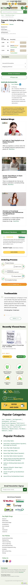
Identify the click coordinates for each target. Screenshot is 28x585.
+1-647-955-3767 (15, 1)
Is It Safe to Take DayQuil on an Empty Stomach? (13, 141)
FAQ (3, 528)
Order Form (13, 284)
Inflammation (5, 429)
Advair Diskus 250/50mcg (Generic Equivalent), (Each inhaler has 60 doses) (15, 444)
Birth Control (20, 423)
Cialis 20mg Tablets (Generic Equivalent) (13, 456)
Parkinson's (4, 431)
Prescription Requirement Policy (9, 547)
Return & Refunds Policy (7, 545)
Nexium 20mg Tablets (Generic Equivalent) (14, 453)
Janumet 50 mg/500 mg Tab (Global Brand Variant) (14, 473)
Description (5, 57)
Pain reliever (22, 429)
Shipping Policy (5, 540)
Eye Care (4, 427)
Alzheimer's (8, 419)
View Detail (6, 356)
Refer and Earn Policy (6, 551)
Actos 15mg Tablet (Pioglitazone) (12, 448)
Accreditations (5, 524)
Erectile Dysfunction (20, 425)
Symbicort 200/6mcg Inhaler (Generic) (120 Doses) (14, 464)
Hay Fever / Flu (16, 427)
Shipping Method (7, 66)
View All (23, 232)
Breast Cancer (5, 425)
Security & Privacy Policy (7, 538)
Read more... (16, 114)
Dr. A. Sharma (15, 84)
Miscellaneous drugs (10, 15)
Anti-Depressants (17, 419)
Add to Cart (23, 42)
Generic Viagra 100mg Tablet (10, 451)
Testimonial (4, 530)
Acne (3, 419)
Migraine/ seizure (13, 429)
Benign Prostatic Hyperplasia (9, 423)
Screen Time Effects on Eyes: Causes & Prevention (12, 176)
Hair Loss (9, 427)
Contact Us (4, 532)
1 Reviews (11, 24)
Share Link (14, 78)
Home (2, 15)
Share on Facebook (14, 74)
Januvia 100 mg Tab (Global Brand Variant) (14, 476)
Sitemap (4, 553)
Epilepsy (12, 425)
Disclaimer (4, 549)
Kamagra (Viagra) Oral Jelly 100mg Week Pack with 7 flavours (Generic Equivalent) (14, 459)
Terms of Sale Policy (6, 544)
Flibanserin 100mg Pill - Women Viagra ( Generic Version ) (13, 468)
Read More (11, 149)
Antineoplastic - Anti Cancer (9, 421)
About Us (4, 519)
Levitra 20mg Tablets (9, 441)
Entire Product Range (6, 522)
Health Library (5, 520)
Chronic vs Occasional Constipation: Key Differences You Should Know (13, 212)
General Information (8, 63)
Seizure (10, 431)
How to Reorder (5, 526)
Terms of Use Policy (6, 542)
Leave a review (14, 252)
